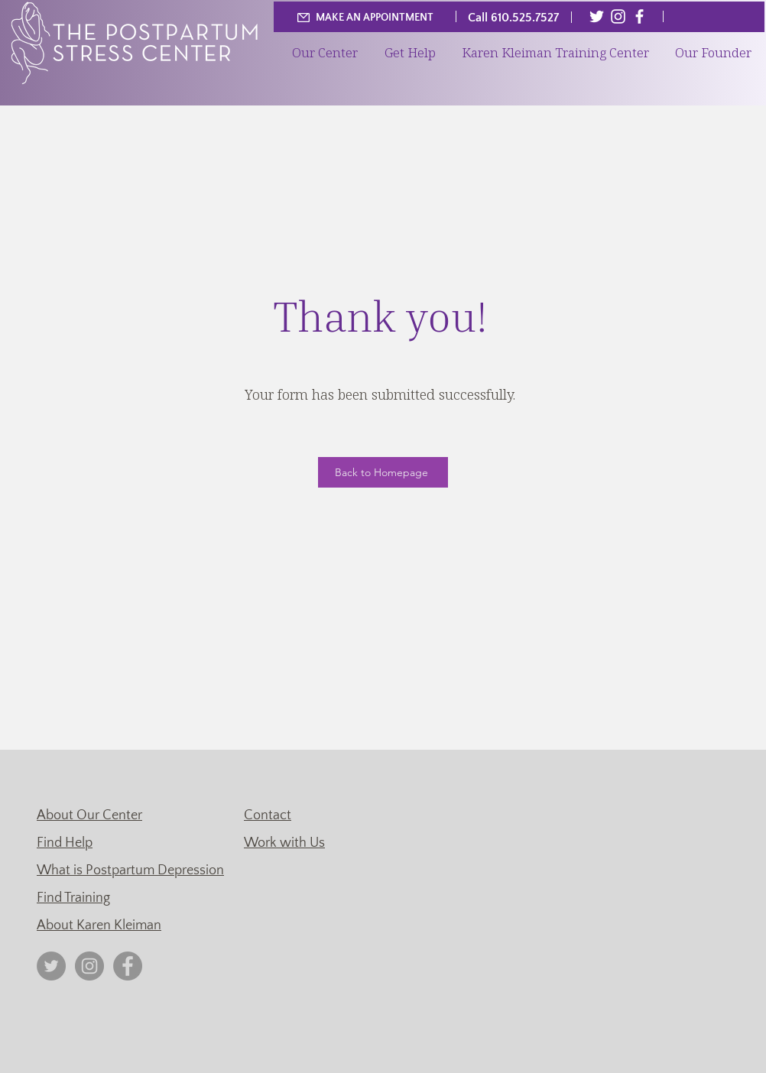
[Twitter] (596, 16)
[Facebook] (639, 16)
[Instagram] (618, 16)
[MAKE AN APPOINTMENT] (364, 17)
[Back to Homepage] (383, 472)
